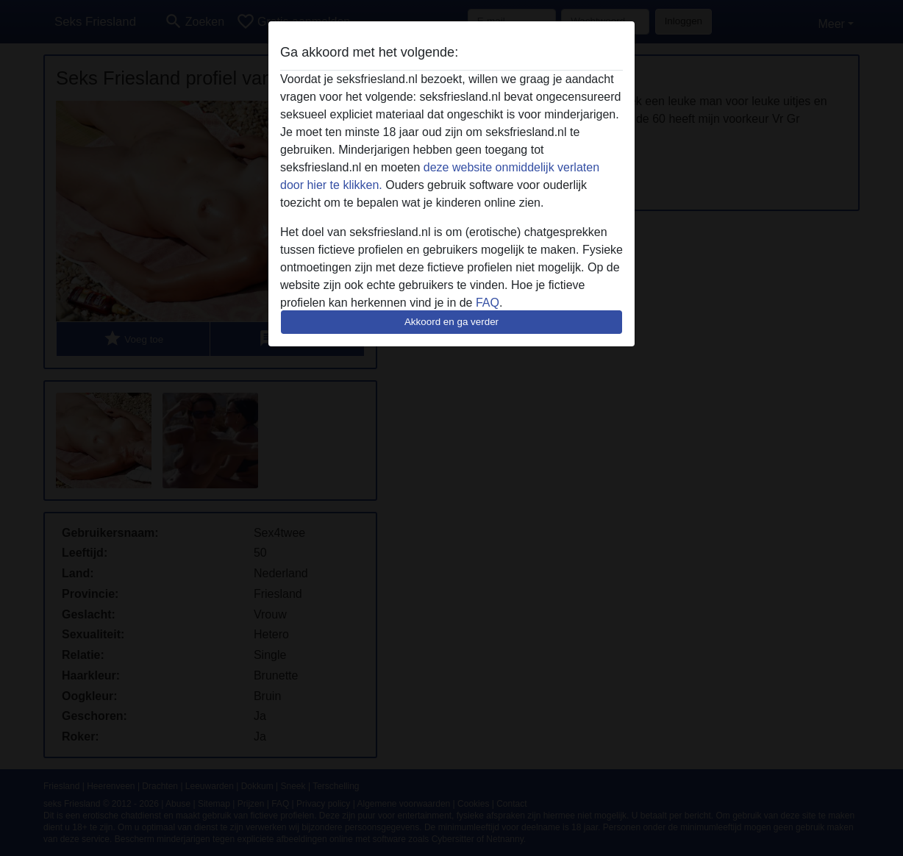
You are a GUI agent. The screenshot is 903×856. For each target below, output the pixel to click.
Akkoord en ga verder (451, 321)
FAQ (487, 302)
